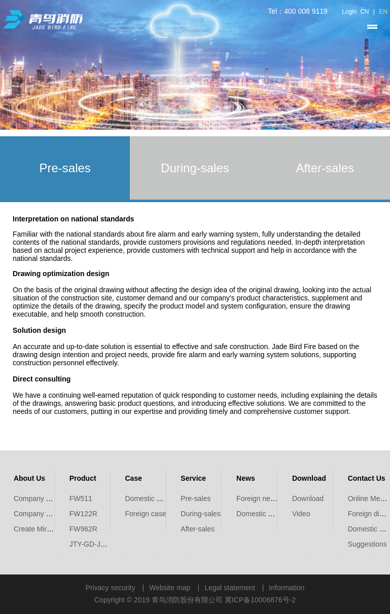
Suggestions (367, 544)
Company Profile (40, 498)
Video (301, 514)
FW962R (83, 529)
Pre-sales (195, 498)
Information (286, 588)
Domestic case (148, 498)
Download (308, 498)
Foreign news (257, 498)
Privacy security (110, 588)
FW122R (83, 514)
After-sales (198, 529)
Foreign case (145, 514)
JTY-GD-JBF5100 (97, 544)
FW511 (80, 498)
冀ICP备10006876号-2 (260, 600)
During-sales (201, 514)
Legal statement (229, 588)
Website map (169, 588)
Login (349, 11)
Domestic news (260, 514)
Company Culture (41, 514)
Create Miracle (37, 529)
